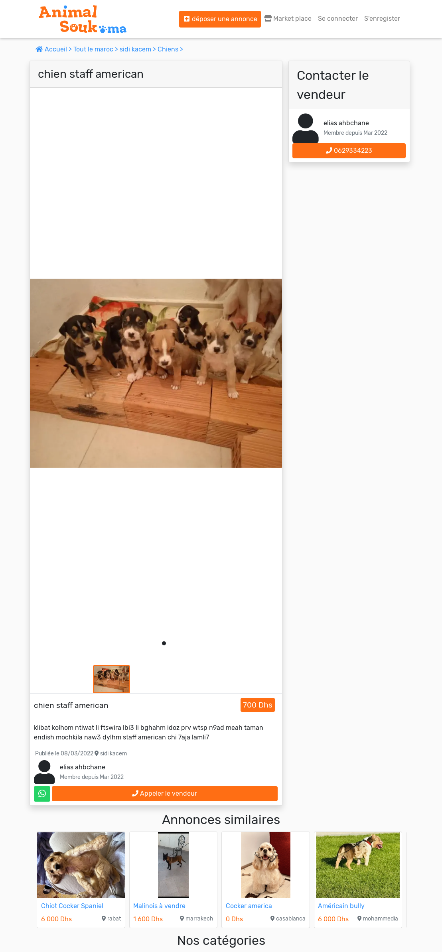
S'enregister (382, 18)
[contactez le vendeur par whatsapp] (42, 794)
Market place (288, 18)
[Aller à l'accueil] (82, 19)
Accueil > (54, 49)
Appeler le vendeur (164, 793)
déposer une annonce (220, 19)
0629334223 (349, 150)
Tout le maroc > (96, 49)
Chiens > (170, 49)
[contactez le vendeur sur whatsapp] (42, 794)
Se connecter (338, 18)
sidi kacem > (139, 49)
